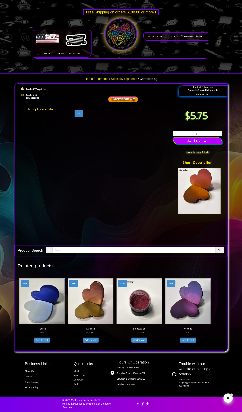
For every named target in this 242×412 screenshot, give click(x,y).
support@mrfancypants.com (192, 382)
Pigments (101, 78)
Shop (76, 371)
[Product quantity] (197, 133)
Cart (76, 384)
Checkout (78, 379)
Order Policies (31, 382)
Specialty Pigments (124, 78)
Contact (28, 376)
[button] (52, 53)
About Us (29, 371)
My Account (79, 375)
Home (89, 78)
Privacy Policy (31, 387)
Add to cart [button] (197, 141)
